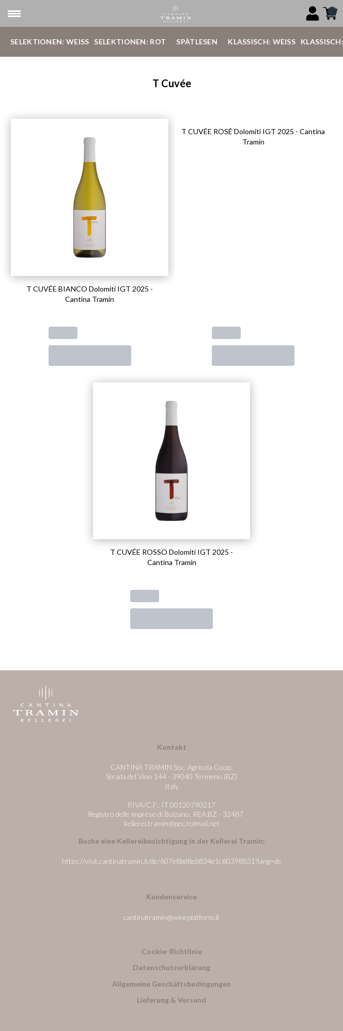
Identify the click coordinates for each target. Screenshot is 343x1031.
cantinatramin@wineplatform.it (171, 917)
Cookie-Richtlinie (172, 951)
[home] (175, 13)
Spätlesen (196, 41)
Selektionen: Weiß (49, 41)
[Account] (312, 13)
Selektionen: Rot (130, 41)
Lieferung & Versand (171, 999)
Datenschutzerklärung (171, 967)
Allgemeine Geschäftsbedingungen (171, 983)
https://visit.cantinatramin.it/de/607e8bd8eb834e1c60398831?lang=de (172, 861)
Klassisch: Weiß (261, 41)
